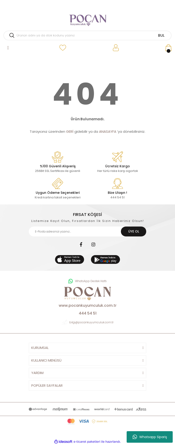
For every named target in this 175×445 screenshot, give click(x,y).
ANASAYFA (107, 131)
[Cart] (168, 47)
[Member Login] (116, 47)
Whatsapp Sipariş (150, 436)
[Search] (87, 35)
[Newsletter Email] (87, 231)
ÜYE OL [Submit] (133, 231)
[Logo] (87, 18)
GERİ (69, 131)
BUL (161, 35)
